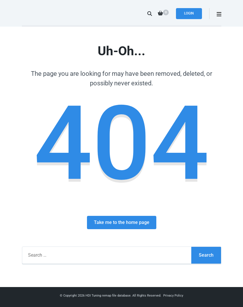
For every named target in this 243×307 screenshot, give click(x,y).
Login (189, 13)
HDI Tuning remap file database (108, 295)
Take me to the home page (121, 222)
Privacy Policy (173, 295)
